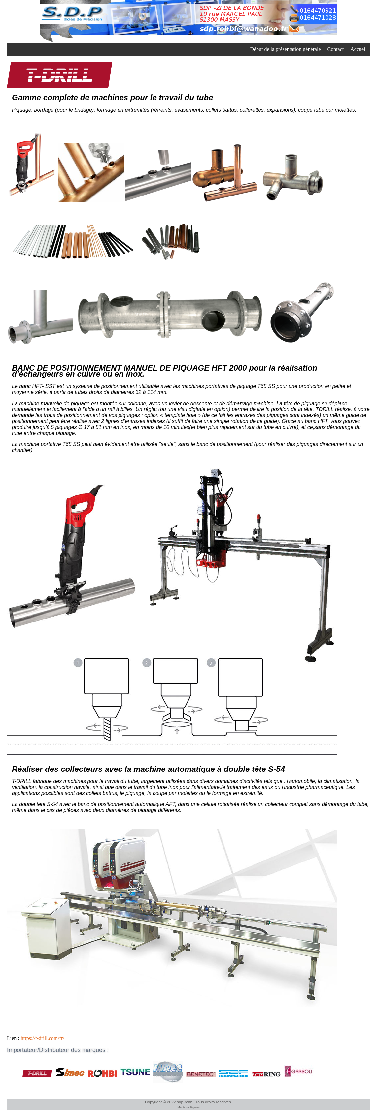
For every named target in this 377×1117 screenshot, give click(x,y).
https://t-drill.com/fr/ (42, 1038)
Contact (335, 49)
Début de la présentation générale (285, 49)
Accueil (358, 49)
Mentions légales (188, 1107)
